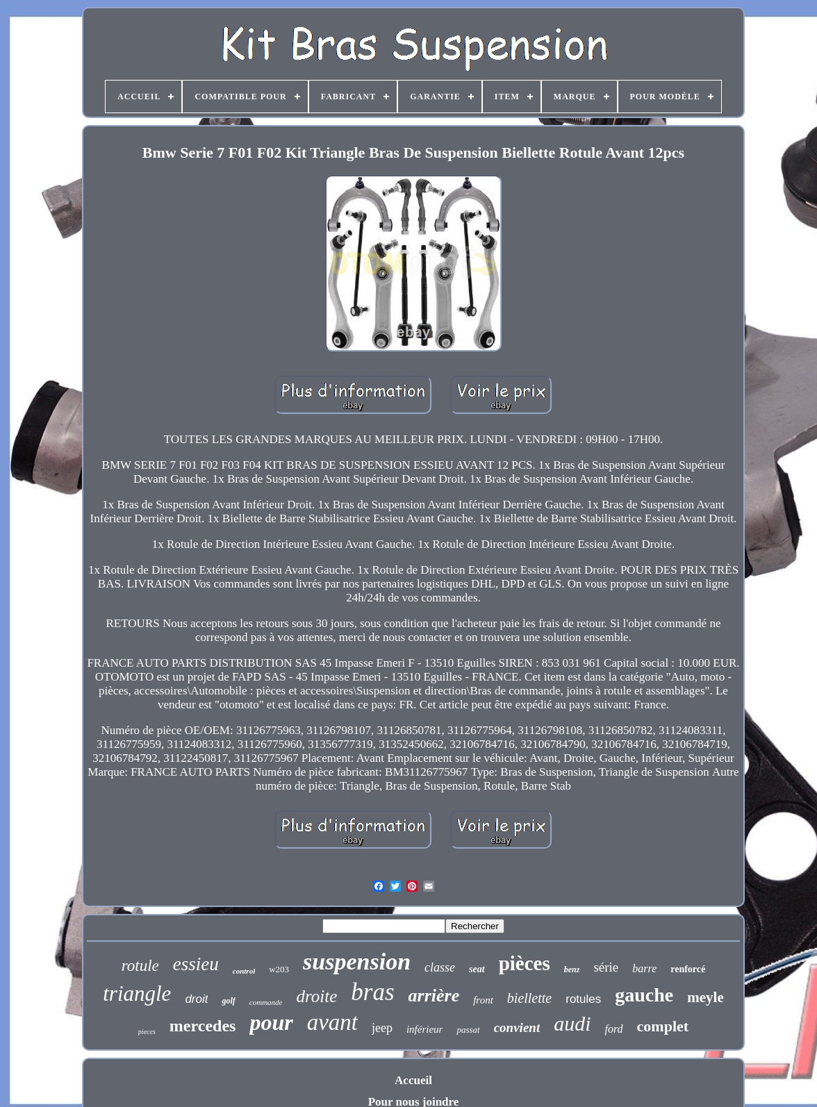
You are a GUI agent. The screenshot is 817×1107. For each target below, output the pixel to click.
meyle (705, 997)
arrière (434, 995)
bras (372, 992)
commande (266, 1002)
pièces (524, 963)
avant (332, 1022)
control (244, 971)
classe (439, 967)
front (483, 1000)
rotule (140, 965)
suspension (357, 961)
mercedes (203, 1026)
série (605, 967)
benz (572, 969)
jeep (382, 1028)
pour (270, 1022)
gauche (644, 995)
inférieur (424, 1029)
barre (644, 968)
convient (517, 1027)
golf (228, 1001)
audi (572, 1023)
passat (467, 1029)
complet (663, 1026)
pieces (147, 1031)
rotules (583, 999)
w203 (279, 969)
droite (316, 996)
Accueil (413, 1080)
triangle (137, 993)
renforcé (687, 969)
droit (196, 999)
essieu (196, 964)
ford (614, 1029)
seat (477, 969)
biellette (529, 998)
